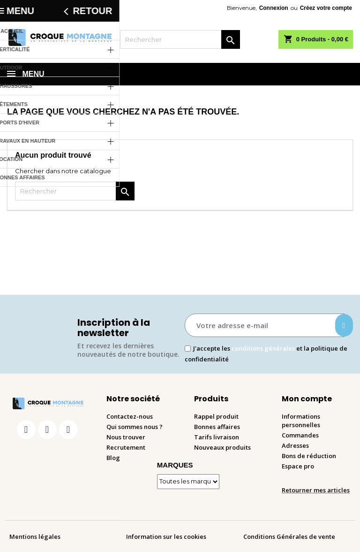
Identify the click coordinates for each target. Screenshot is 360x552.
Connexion (273, 8)
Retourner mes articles (316, 490)
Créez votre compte (326, 8)
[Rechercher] (180, 39)
